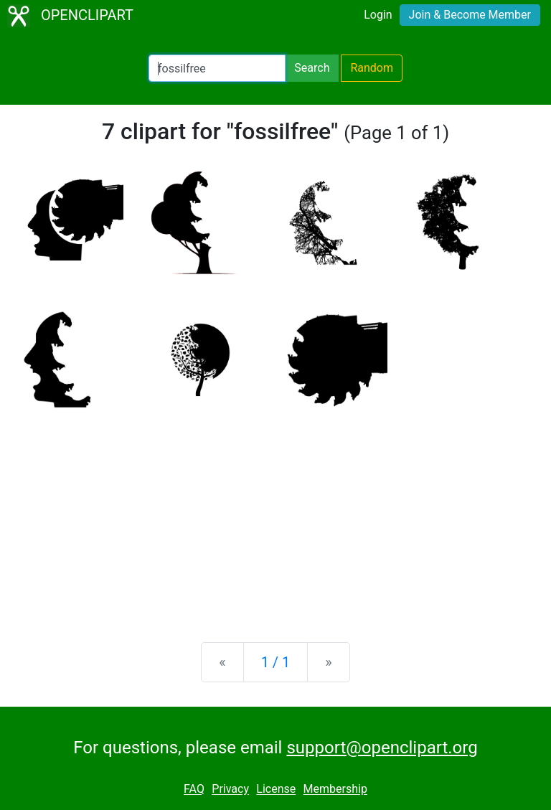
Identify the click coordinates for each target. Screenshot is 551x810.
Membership (335, 789)
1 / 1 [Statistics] (276, 662)
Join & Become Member (470, 15)
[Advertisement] (275, 518)
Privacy (230, 789)
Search (311, 68)
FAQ (194, 789)
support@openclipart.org (381, 748)
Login (378, 15)
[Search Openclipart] (217, 68)
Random (371, 68)
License (276, 789)
